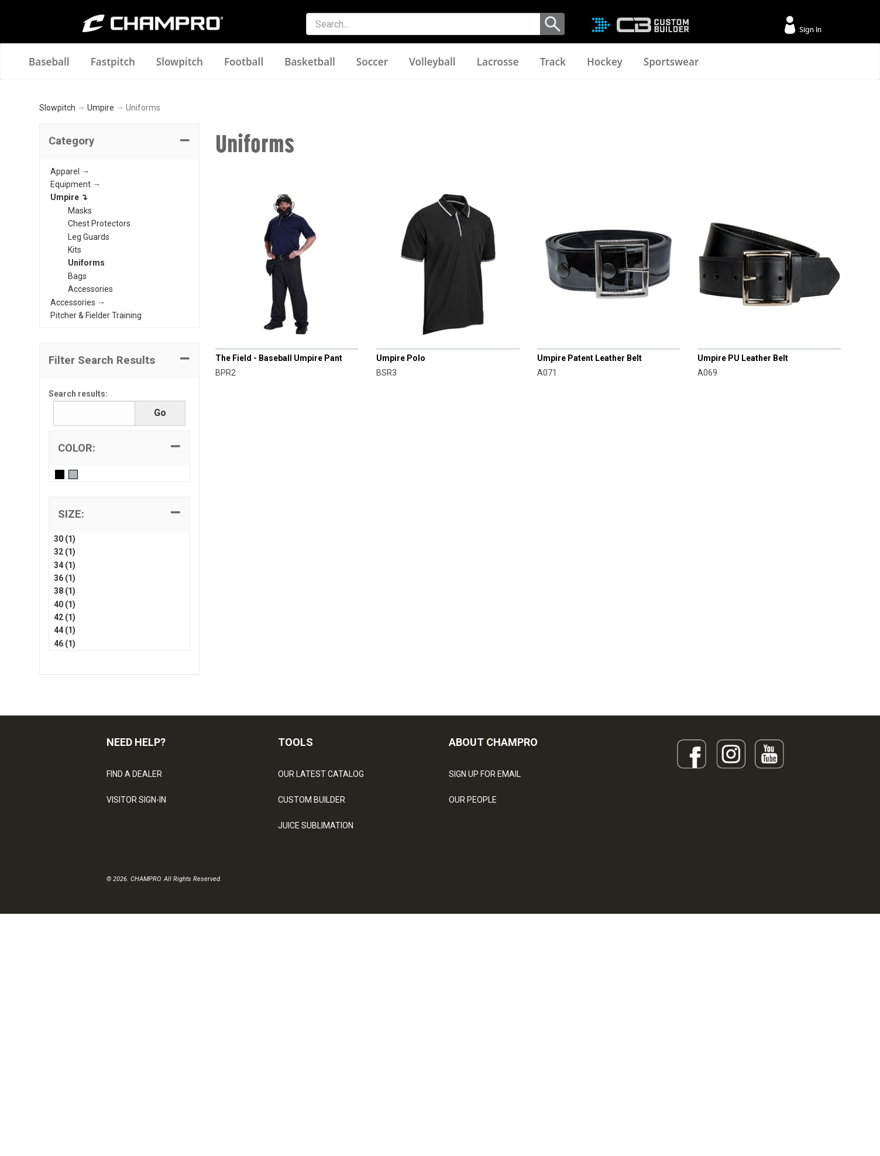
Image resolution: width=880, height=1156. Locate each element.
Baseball (49, 61)
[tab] (119, 289)
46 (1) (64, 791)
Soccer (372, 61)
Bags (77, 423)
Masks (80, 358)
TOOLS (295, 889)
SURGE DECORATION (316, 1024)
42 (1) (64, 764)
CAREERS (467, 1024)
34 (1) (64, 712)
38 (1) (64, 738)
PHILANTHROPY (478, 998)
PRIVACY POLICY (137, 1024)
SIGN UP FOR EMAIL (485, 921)
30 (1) (64, 686)
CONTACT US (131, 973)
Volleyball (432, 61)
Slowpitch (179, 61)
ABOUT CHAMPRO (493, 889)
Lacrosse (498, 61)
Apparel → (70, 318)
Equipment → (75, 331)
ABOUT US (469, 973)
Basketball (309, 61)
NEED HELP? (136, 889)
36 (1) (64, 725)
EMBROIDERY (303, 1076)
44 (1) (64, 777)
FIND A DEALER (134, 921)
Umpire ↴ (69, 344)
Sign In (809, 29)
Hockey (605, 61)
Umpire (100, 255)
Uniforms (86, 410)
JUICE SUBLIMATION (315, 973)
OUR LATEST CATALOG (321, 921)
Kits (74, 397)
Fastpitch (113, 61)
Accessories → (77, 449)
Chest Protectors (99, 371)
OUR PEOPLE (473, 947)
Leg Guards (88, 383)
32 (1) (64, 699)
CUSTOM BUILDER (311, 947)
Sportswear (671, 61)
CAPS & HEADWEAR (315, 1050)
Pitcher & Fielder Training (96, 462)
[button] (119, 289)
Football (243, 61)
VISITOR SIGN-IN (136, 947)
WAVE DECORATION (315, 998)
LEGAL (118, 998)
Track (553, 61)
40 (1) (64, 751)
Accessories (90, 436)
